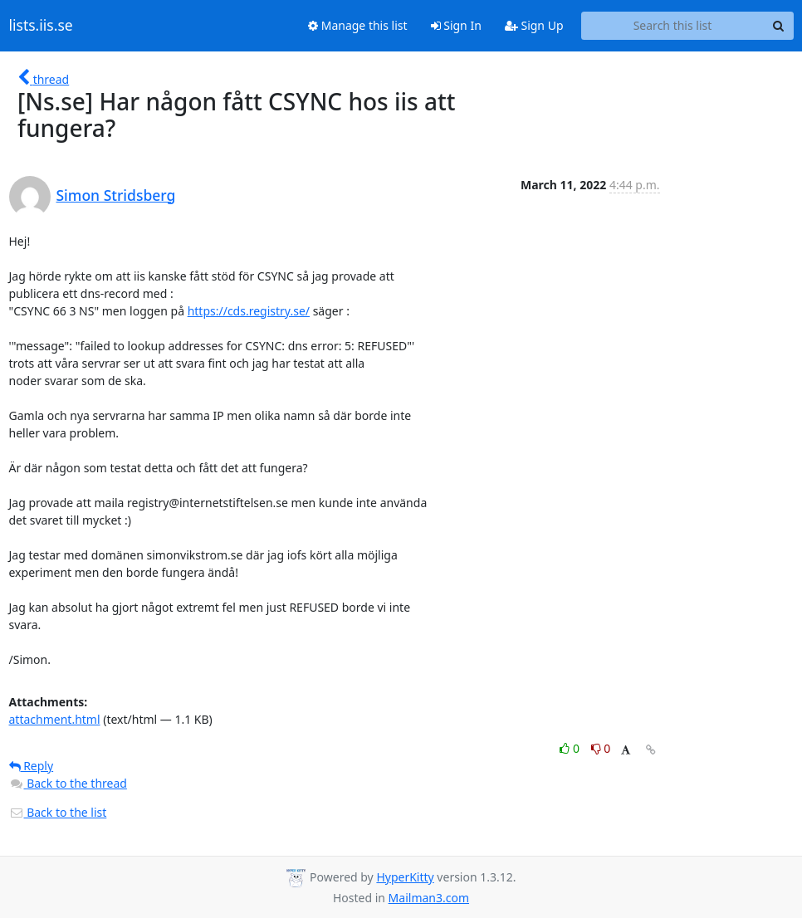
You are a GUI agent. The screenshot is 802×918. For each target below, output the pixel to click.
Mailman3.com (429, 898)
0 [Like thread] (571, 748)
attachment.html (54, 719)
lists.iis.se (41, 26)
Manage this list (358, 25)
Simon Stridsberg (116, 195)
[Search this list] (673, 26)
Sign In (456, 25)
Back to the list (58, 812)
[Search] (779, 26)
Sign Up (534, 25)
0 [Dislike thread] (601, 748)
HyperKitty (404, 877)
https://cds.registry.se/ (249, 311)
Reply (31, 766)
